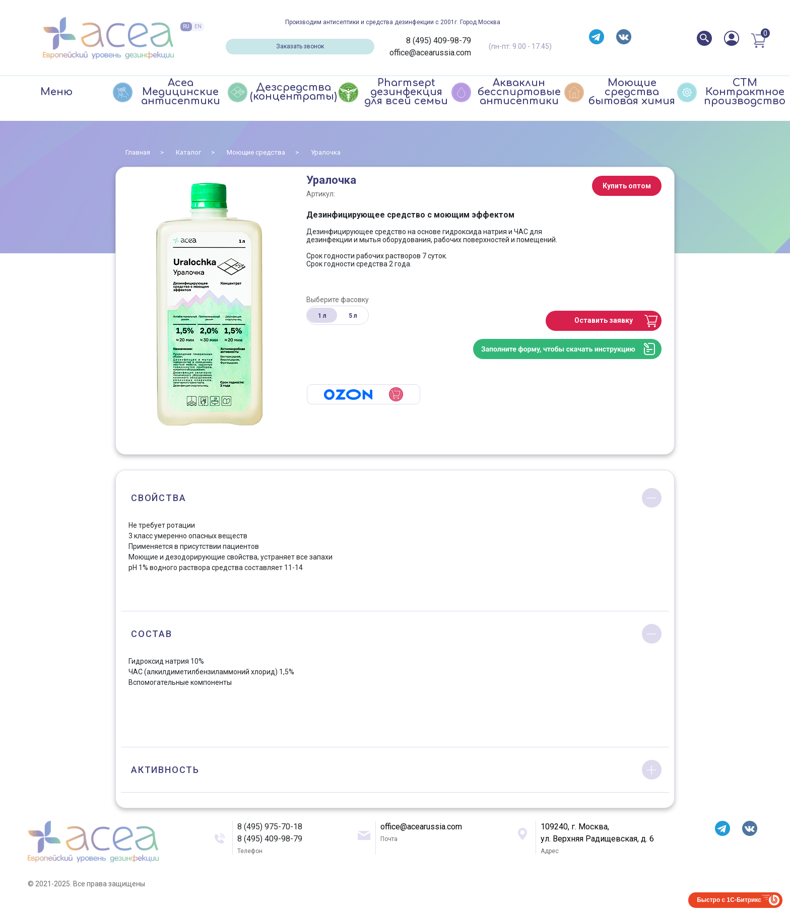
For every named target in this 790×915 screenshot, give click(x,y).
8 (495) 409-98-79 (438, 40)
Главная (137, 152)
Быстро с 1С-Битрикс (729, 899)
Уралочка (326, 152)
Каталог (188, 152)
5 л (353, 315)
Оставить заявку (603, 320)
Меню (56, 92)
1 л (322, 315)
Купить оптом (627, 186)
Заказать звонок (300, 46)
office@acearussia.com (430, 52)
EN (198, 26)
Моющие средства (256, 152)
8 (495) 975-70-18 (269, 826)
